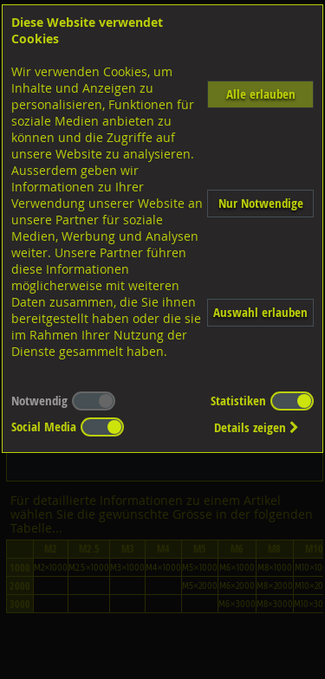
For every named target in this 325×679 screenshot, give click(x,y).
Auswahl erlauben (260, 312)
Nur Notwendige (260, 203)
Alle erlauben (261, 94)
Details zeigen (256, 427)
